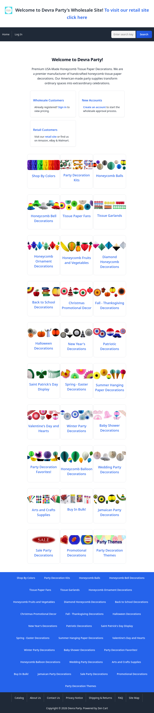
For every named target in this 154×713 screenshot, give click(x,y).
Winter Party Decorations (76, 426)
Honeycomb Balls (89, 578)
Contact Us (53, 698)
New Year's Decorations (76, 344)
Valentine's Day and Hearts (43, 426)
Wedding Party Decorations (109, 467)
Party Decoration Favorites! (43, 467)
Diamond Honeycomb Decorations (85, 602)
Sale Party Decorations (43, 550)
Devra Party (75, 708)
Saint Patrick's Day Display (43, 384)
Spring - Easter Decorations (76, 384)
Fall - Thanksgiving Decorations (109, 303)
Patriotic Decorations (109, 344)
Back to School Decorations (43, 302)
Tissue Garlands (70, 590)
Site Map (134, 698)
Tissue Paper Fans (40, 590)
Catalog (19, 698)
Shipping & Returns (100, 698)
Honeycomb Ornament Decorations (110, 590)
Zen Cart (103, 708)
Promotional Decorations (76, 550)
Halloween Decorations (43, 343)
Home (5, 34)
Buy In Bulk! (21, 674)
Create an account (94, 107)
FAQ (120, 698)
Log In (18, 34)
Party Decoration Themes (109, 550)
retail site (51, 136)
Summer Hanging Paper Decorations (109, 385)
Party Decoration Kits (76, 175)
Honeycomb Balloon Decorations (76, 469)
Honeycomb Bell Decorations (43, 216)
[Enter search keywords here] (123, 34)
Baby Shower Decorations (109, 425)
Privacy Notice (74, 698)
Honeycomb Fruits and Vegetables (76, 258)
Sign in (62, 107)
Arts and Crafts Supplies (43, 510)
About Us (35, 698)
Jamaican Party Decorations (109, 510)
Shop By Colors (26, 578)
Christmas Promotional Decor (76, 303)
